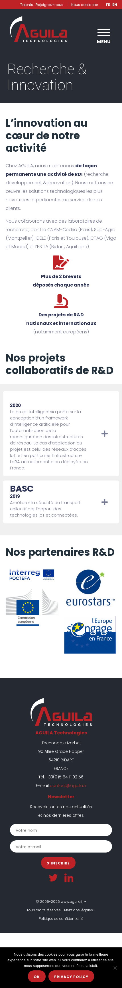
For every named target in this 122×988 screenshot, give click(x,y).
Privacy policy (71, 976)
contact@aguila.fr (68, 785)
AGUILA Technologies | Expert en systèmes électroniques (38, 29)
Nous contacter (84, 4)
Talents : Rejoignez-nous (41, 4)
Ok (37, 976)
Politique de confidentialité (61, 918)
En (114, 4)
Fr (108, 4)
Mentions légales (78, 910)
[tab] (61, 433)
